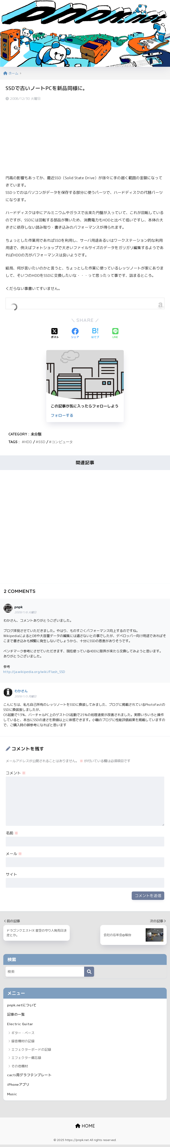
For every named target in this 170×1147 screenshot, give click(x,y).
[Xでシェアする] (55, 334)
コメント (16, 772)
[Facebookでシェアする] (75, 334)
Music (12, 1096)
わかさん (21, 691)
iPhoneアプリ (19, 1086)
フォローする (62, 415)
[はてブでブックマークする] (95, 334)
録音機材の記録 (23, 1042)
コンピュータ (62, 442)
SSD (41, 442)
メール (14, 853)
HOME (85, 1128)
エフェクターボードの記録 (31, 1051)
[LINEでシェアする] (115, 334)
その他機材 (19, 1067)
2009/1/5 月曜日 (25, 696)
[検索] (89, 972)
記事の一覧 (16, 1014)
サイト (11, 874)
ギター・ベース (23, 1034)
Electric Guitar (21, 1024)
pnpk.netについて (22, 1005)
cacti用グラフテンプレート (30, 1076)
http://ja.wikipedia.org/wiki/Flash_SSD (34, 671)
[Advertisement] (85, 137)
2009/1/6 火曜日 (25, 612)
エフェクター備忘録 (26, 1059)
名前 (12, 833)
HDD (28, 442)
